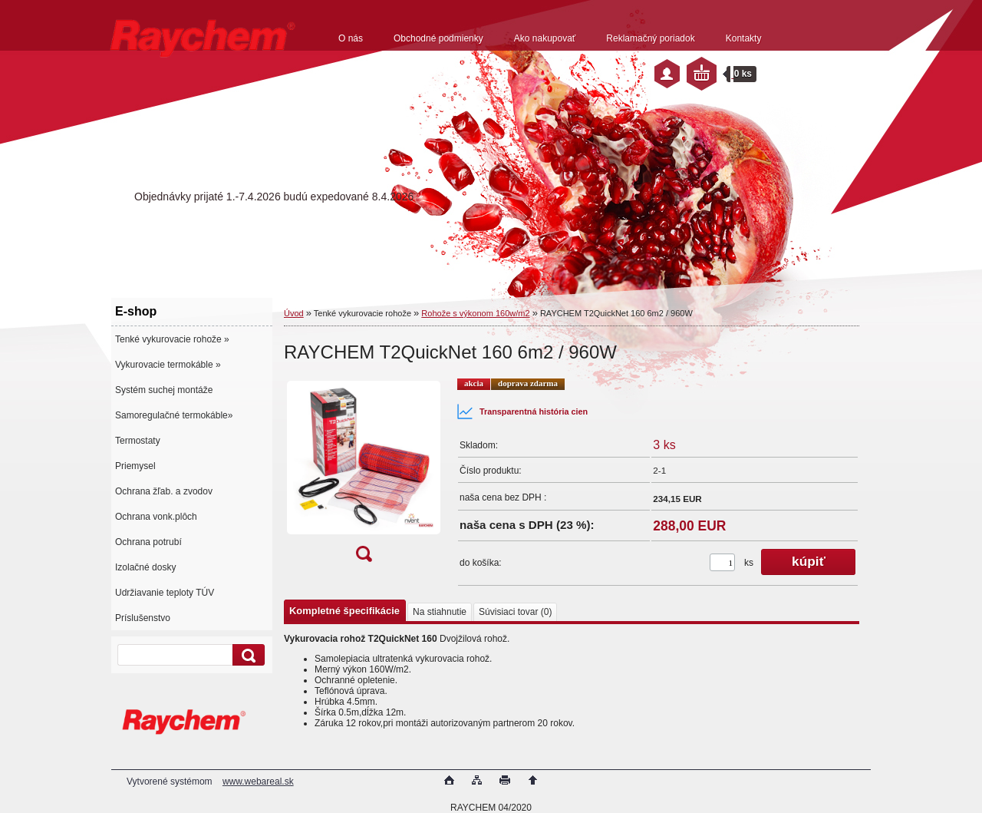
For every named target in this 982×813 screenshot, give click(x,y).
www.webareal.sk (258, 781)
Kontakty (744, 38)
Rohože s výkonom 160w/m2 (475, 313)
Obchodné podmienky (438, 38)
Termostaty (137, 440)
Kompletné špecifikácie (344, 610)
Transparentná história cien (522, 411)
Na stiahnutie (439, 611)
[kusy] (722, 562)
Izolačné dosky (145, 567)
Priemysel (135, 466)
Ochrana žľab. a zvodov (164, 491)
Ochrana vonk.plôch (156, 516)
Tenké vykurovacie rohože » (172, 339)
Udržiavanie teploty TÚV (164, 592)
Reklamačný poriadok (650, 38)
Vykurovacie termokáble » (168, 364)
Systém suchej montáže (164, 390)
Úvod (294, 313)
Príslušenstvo (142, 618)
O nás (350, 38)
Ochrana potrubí (148, 542)
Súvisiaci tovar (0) (515, 611)
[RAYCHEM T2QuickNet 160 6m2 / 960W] (363, 475)
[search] (246, 655)
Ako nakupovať (545, 38)
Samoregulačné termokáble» (173, 415)
